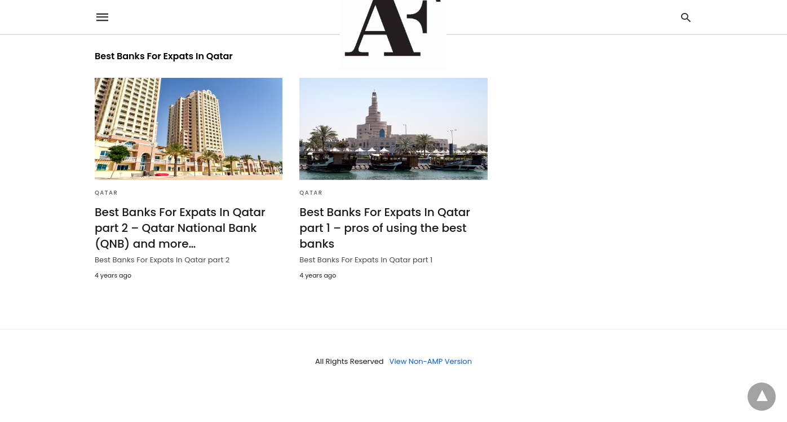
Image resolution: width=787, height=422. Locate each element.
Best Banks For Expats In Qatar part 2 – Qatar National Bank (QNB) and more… (180, 228)
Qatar (106, 192)
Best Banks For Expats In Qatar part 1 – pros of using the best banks (384, 228)
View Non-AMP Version (431, 361)
